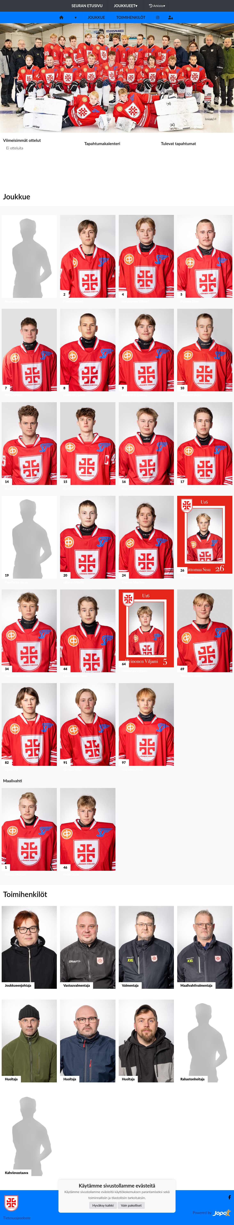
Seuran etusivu (87, 5)
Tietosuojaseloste (17, 1218)
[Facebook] (228, 1197)
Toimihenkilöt (130, 17)
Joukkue (96, 17)
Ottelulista (13, 164)
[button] (17, 78)
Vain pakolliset (131, 1205)
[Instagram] (158, 17)
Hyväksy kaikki (103, 1205)
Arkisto (157, 5)
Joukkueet (125, 5)
